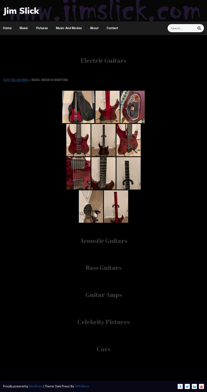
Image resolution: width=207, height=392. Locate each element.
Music (24, 28)
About (94, 28)
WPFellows (82, 386)
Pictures (42, 28)
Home (7, 28)
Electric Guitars (15, 80)
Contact (112, 28)
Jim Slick (21, 10)
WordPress (36, 386)
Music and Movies (69, 28)
